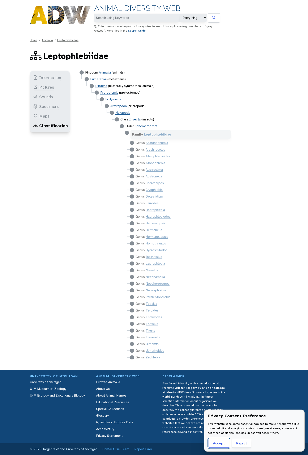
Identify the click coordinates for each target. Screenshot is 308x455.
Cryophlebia (154, 189)
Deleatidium (154, 196)
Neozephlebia (156, 290)
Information (47, 77)
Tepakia (151, 303)
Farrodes (152, 203)
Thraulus (152, 324)
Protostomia (109, 92)
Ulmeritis (152, 344)
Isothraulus (154, 257)
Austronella (154, 176)
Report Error (143, 449)
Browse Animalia (108, 382)
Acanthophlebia (157, 143)
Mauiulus (152, 270)
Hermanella (154, 230)
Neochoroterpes (158, 283)
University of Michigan (45, 382)
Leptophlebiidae (67, 40)
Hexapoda (122, 112)
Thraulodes (154, 317)
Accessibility (105, 429)
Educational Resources (112, 402)
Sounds (43, 97)
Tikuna (150, 330)
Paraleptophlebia (158, 297)
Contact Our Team (115, 449)
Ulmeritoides (155, 350)
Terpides (152, 310)
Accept (219, 443)
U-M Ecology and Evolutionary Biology (57, 395)
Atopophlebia (155, 163)
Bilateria (101, 86)
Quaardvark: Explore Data (114, 422)
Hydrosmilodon (156, 250)
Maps (41, 116)
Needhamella (155, 277)
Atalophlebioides (158, 156)
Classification (50, 126)
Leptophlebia (155, 263)
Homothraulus (156, 243)
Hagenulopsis (155, 223)
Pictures (43, 87)
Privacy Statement (109, 435)
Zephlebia (153, 357)
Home (33, 40)
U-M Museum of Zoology (48, 388)
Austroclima (154, 169)
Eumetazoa (98, 79)
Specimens (46, 106)
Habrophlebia (155, 210)
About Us (103, 388)
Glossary (102, 415)
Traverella (153, 337)
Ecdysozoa (113, 99)
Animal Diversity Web (137, 8)
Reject (241, 443)
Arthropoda (118, 106)
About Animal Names (111, 395)
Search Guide (137, 30)
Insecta (135, 119)
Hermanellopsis (157, 236)
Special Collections (110, 409)
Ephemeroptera (146, 126)
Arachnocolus (155, 149)
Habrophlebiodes (158, 216)
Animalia (47, 40)
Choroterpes (155, 183)
